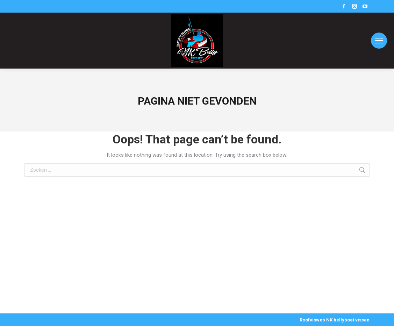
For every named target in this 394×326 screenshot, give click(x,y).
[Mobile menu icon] (379, 41)
